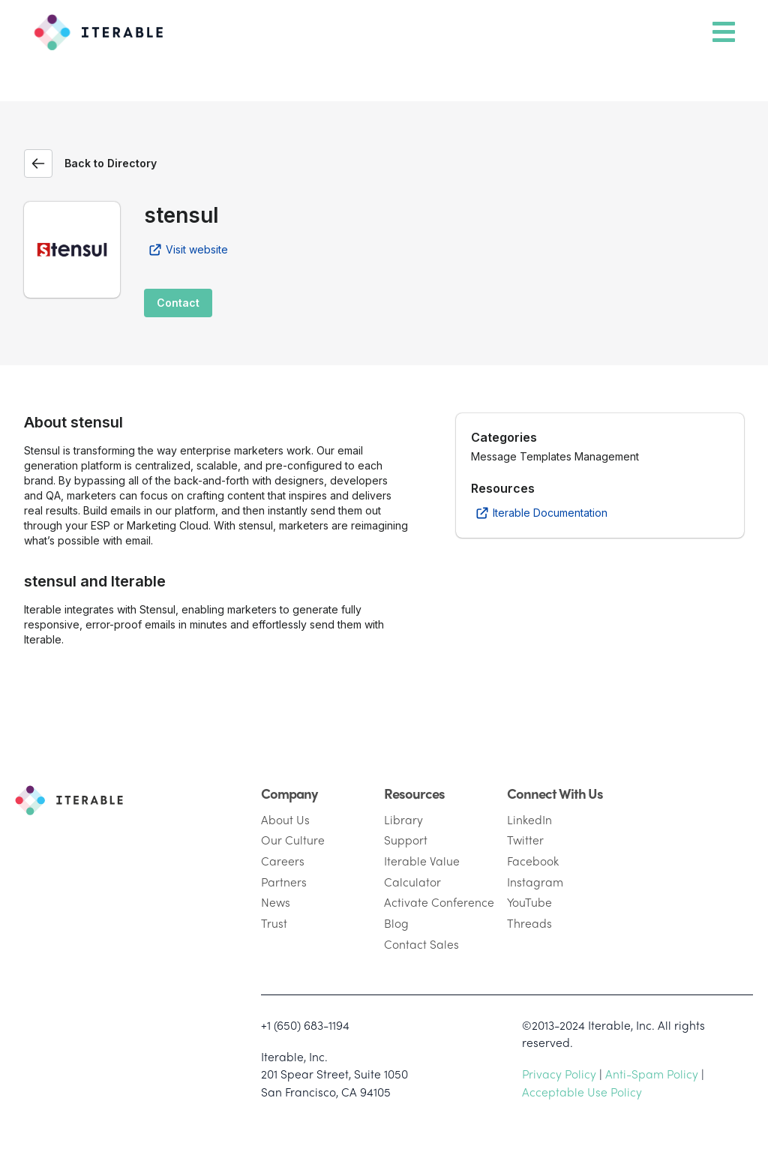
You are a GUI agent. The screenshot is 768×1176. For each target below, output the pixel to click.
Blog (396, 923)
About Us (285, 819)
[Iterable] (92, 28)
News (275, 901)
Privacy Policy (559, 1073)
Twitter (525, 839)
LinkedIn (529, 819)
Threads (529, 923)
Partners (284, 881)
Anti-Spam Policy (651, 1073)
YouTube (529, 901)
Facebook (533, 860)
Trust (274, 923)
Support (406, 839)
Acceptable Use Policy (582, 1091)
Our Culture (293, 839)
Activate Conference (439, 901)
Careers (282, 860)
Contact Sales (421, 943)
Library (403, 819)
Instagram (535, 881)
